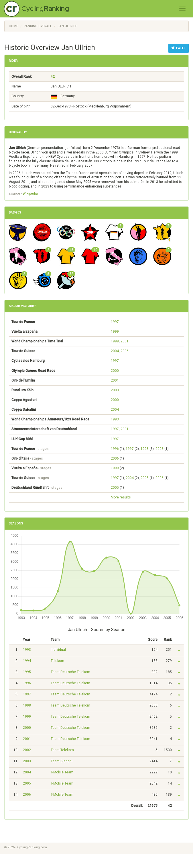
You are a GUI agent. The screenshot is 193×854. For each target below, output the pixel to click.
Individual (58, 650)
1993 (115, 419)
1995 (27, 672)
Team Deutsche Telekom (70, 672)
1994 (27, 661)
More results (121, 497)
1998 (145, 449)
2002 (27, 750)
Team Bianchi (61, 761)
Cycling (45, 8)
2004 (115, 351)
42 (53, 77)
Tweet (178, 48)
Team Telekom (62, 750)
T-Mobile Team (62, 772)
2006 (125, 351)
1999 (115, 332)
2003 (115, 390)
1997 (115, 322)
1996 (115, 449)
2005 (145, 478)
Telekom (57, 661)
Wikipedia (30, 193)
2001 (125, 341)
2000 (115, 371)
